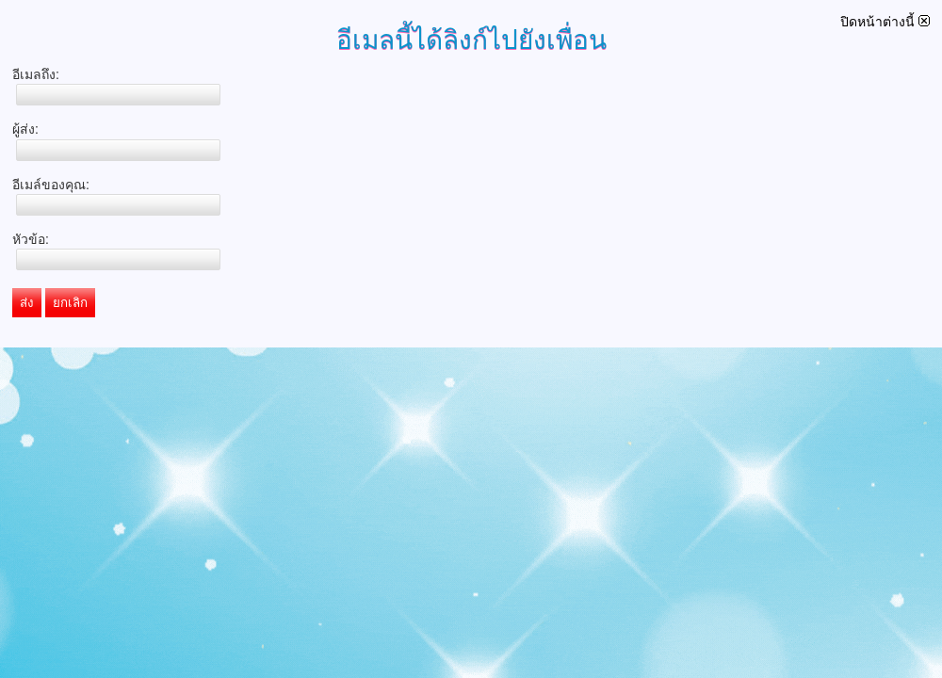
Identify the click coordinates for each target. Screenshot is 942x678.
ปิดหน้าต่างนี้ (885, 21)
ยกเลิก (70, 303)
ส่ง (27, 303)
